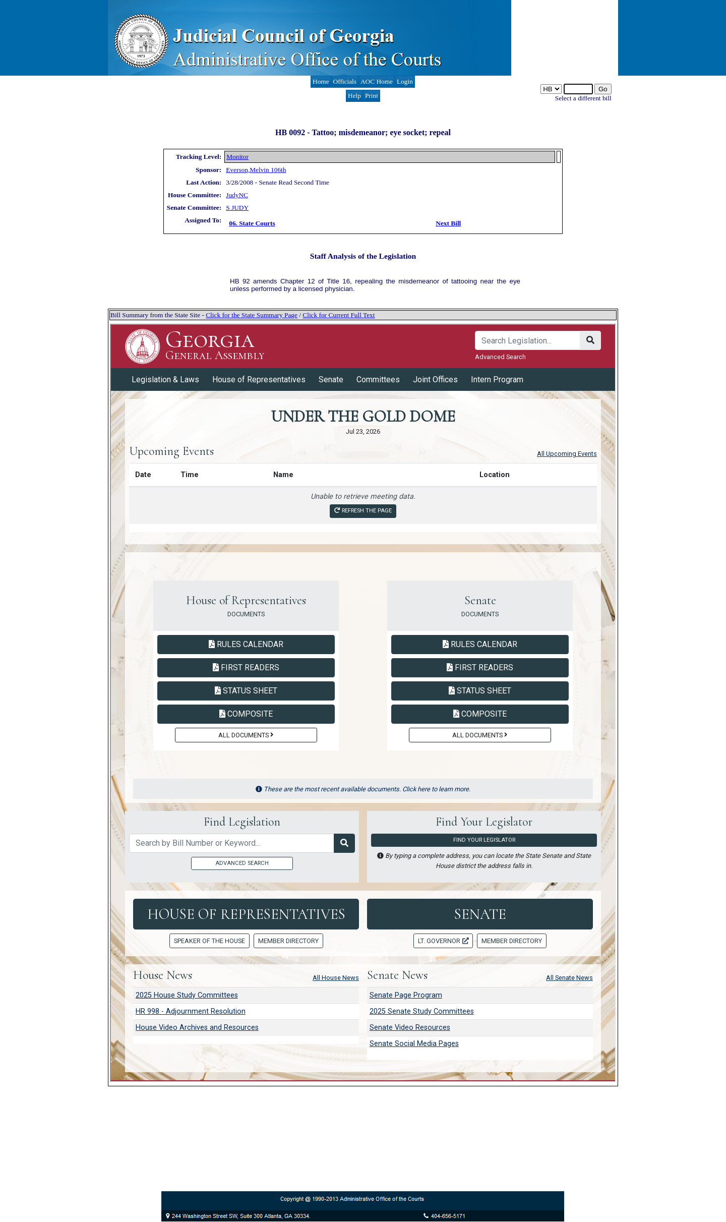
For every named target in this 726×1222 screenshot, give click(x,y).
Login (405, 81)
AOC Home (376, 81)
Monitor (237, 156)
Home (321, 81)
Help (354, 95)
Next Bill (448, 223)
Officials (344, 81)
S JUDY (237, 207)
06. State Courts (252, 223)
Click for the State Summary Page (251, 315)
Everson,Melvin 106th (256, 169)
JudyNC (237, 195)
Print (371, 95)
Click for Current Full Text (338, 315)
